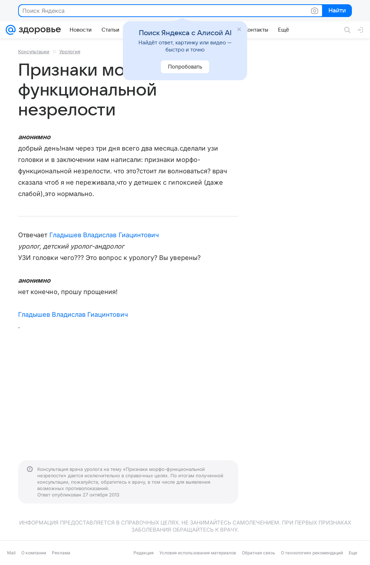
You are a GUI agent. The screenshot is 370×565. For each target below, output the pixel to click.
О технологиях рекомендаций (312, 552)
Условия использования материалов (197, 552)
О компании (33, 552)
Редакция (144, 552)
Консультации (33, 51)
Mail (11, 552)
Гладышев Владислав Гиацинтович (104, 235)
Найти (336, 11)
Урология (69, 51)
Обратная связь (258, 552)
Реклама (61, 552)
